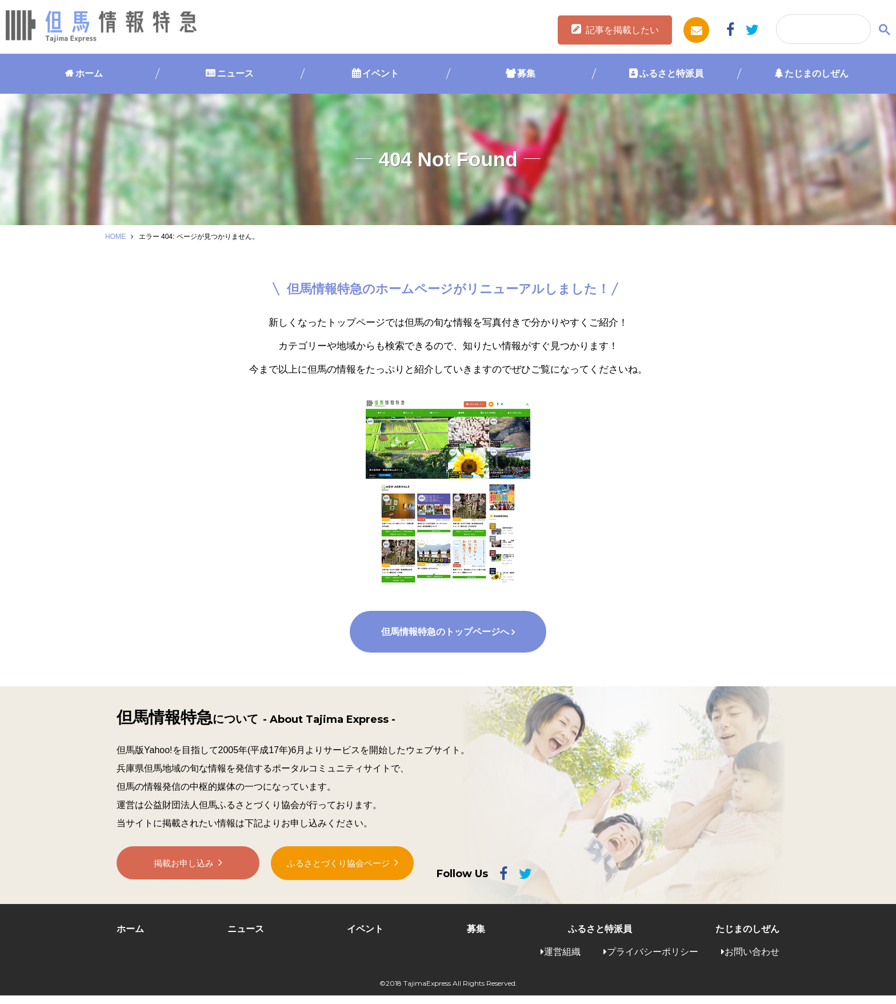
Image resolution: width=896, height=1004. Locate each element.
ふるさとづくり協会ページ (338, 875)
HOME (115, 237)
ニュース (235, 73)
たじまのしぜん (817, 73)
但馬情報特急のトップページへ (445, 640)
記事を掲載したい (622, 30)
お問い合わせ (752, 960)
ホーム (89, 73)
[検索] (822, 29)
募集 (526, 73)
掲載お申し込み (184, 876)
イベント (380, 73)
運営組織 (562, 960)
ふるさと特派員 (671, 73)
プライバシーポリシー (652, 960)
